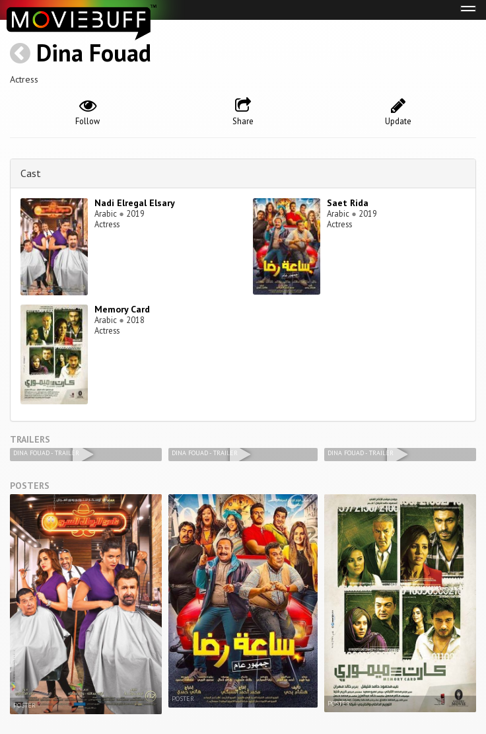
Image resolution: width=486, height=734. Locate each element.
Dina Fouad (93, 52)
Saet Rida (347, 203)
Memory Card (122, 309)
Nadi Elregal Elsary (134, 203)
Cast (30, 173)
